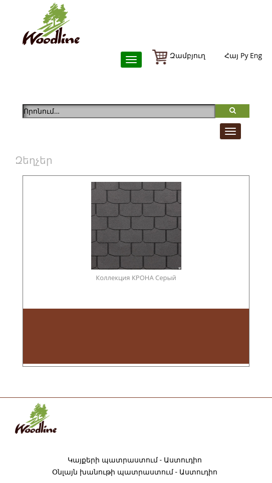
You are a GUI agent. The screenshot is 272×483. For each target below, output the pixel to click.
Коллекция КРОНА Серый (136, 278)
